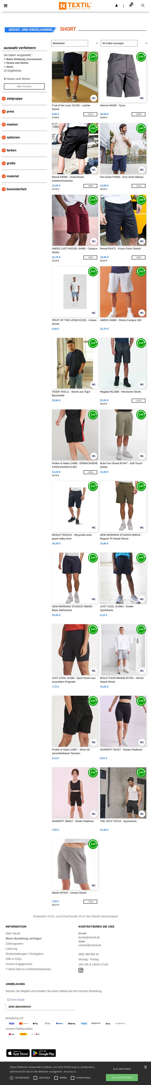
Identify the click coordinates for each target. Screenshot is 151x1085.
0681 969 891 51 (88, 954)
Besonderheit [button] (16, 189)
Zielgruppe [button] (14, 98)
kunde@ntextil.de (89, 937)
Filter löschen (24, 86)
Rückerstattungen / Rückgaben (24, 953)
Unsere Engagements (19, 964)
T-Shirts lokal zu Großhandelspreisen (28, 969)
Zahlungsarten (14, 943)
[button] (116, 5)
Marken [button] (12, 124)
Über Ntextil (13, 933)
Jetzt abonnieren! (19, 1006)
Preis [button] (10, 111)
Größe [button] (11, 163)
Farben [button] (11, 150)
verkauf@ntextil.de (89, 945)
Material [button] (13, 176)
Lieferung (11, 948)
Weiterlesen (70, 1071)
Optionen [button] (13, 137)
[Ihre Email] (26, 999)
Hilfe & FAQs (13, 958)
